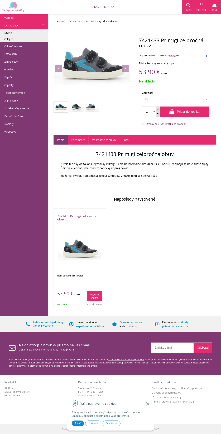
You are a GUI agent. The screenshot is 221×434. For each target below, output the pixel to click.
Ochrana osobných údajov (166, 392)
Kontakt (110, 6)
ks (154, 111)
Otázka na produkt (173, 124)
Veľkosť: (147, 93)
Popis (60, 140)
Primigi (174, 55)
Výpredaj (9, 18)
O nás (95, 6)
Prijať (78, 423)
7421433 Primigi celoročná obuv (76, 217)
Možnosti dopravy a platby (166, 397)
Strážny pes (150, 124)
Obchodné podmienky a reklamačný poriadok (177, 388)
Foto (126, 140)
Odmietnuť (111, 423)
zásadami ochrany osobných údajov (126, 359)
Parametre (78, 140)
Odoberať (203, 347)
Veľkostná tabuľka (104, 140)
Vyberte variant (94, 296)
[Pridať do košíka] (184, 112)
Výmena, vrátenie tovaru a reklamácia (173, 401)
